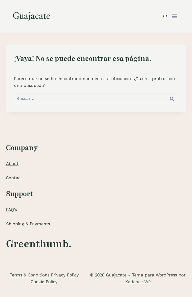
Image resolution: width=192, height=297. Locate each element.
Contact (14, 177)
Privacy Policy (65, 274)
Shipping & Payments (28, 223)
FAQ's (11, 209)
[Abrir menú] (174, 16)
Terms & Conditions (30, 274)
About (12, 163)
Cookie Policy (44, 281)
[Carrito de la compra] (164, 16)
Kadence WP (138, 281)
